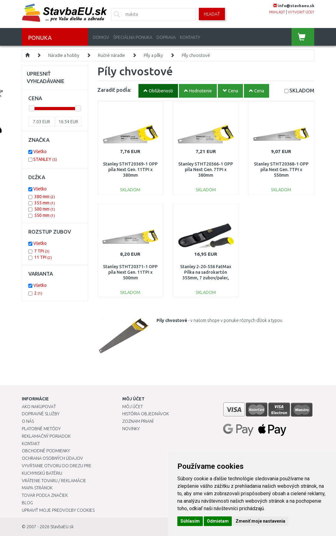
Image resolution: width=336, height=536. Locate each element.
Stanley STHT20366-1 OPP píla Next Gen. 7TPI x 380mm (205, 169)
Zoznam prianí (137, 421)
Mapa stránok (37, 487)
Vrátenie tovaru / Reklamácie (54, 480)
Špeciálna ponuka (132, 37)
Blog (27, 502)
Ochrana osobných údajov (52, 458)
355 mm (44, 202)
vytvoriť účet (301, 12)
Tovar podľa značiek (45, 495)
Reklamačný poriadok (46, 436)
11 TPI (43, 257)
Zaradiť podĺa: (114, 90)
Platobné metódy (41, 428)
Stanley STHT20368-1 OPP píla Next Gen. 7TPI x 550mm (281, 169)
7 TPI (41, 251)
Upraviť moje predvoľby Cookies (58, 510)
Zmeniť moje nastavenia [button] (260, 521)
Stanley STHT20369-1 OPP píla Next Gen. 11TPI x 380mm (130, 169)
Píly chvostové (196, 55)
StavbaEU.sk (62, 526)
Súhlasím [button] (190, 521)
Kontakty (190, 37)
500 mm (44, 209)
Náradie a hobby (63, 55)
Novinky (131, 428)
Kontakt (31, 443)
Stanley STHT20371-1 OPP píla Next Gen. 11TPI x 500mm (130, 272)
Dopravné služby (40, 413)
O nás (28, 421)
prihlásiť (277, 12)
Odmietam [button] (218, 521)
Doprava (166, 37)
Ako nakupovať (39, 406)
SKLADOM (301, 90)
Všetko (40, 151)
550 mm (44, 215)
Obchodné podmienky (46, 450)
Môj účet (132, 406)
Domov (101, 37)
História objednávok (145, 413)
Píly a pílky (153, 55)
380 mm (44, 196)
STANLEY (45, 159)
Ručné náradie (111, 55)
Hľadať (212, 14)
